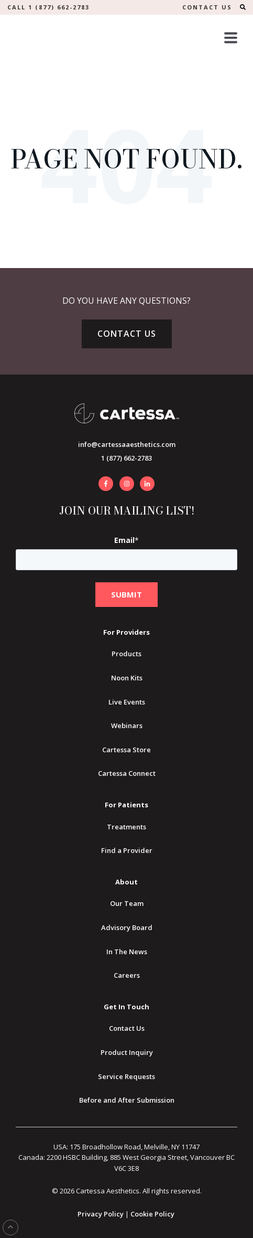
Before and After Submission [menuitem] (126, 1100)
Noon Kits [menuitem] (126, 677)
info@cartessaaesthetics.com (126, 444)
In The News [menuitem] (126, 951)
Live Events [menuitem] (126, 702)
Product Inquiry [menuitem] (127, 1052)
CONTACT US (207, 7)
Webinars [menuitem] (126, 725)
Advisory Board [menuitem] (126, 927)
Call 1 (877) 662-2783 (48, 7)
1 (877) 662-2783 (126, 458)
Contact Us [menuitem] (127, 1028)
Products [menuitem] (126, 653)
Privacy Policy (101, 1214)
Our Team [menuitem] (127, 903)
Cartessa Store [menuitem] (126, 749)
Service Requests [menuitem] (126, 1076)
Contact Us (126, 333)
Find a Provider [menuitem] (126, 850)
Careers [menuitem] (127, 975)
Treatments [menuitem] (126, 826)
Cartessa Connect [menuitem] (127, 773)
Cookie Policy (152, 1214)
